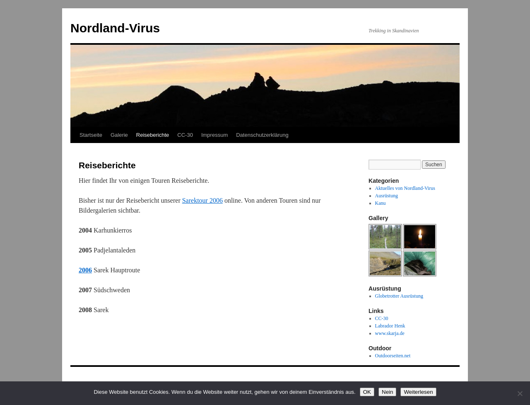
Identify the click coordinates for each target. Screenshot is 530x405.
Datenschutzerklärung (262, 135)
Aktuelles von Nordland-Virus (405, 188)
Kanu (380, 203)
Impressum (214, 135)
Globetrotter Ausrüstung (399, 296)
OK (367, 392)
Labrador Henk (390, 326)
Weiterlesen (418, 392)
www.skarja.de (390, 333)
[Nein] (520, 393)
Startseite (91, 135)
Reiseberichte (152, 135)
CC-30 (185, 135)
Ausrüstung (386, 196)
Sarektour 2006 (202, 200)
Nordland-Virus (115, 28)
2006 (85, 270)
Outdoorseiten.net (393, 356)
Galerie (119, 135)
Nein (387, 392)
